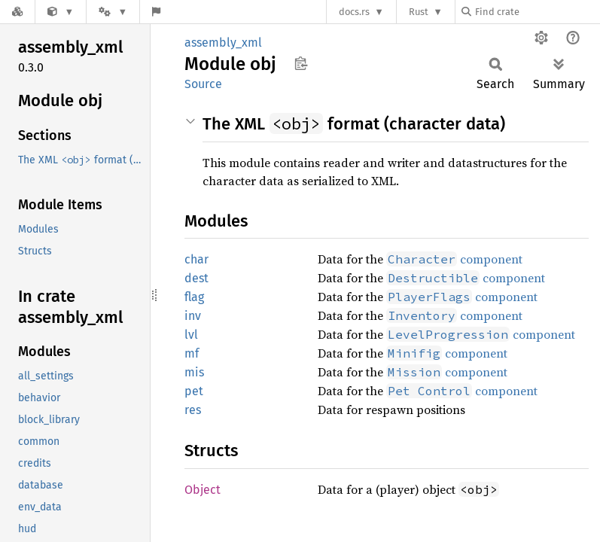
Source (203, 84)
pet (193, 391)
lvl (191, 334)
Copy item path (300, 63)
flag (194, 297)
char (196, 259)
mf (191, 353)
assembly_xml (223, 42)
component (454, 259)
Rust (418, 11)
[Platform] (113, 11)
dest (196, 278)
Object (202, 490)
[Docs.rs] (17, 11)
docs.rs (354, 11)
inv (192, 316)
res (192, 410)
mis (194, 372)
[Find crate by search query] (537, 11)
